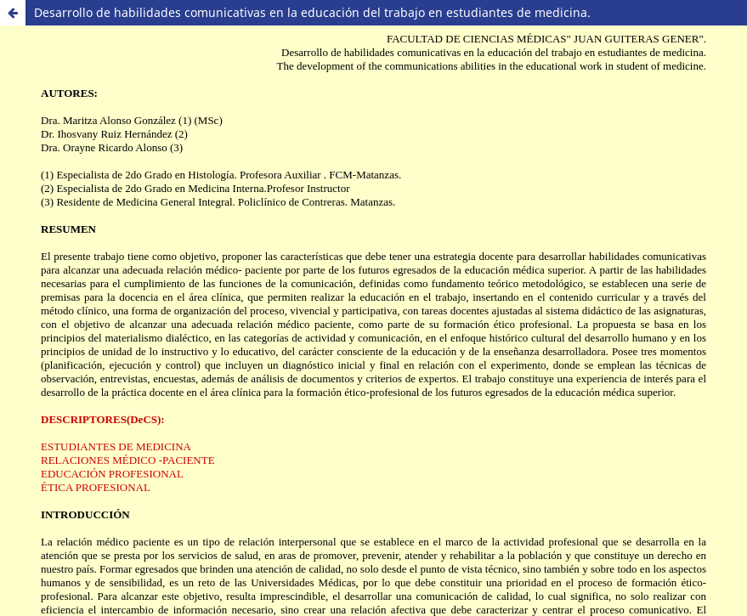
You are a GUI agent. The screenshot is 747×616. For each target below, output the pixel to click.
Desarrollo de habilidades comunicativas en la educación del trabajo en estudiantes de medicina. (312, 12)
